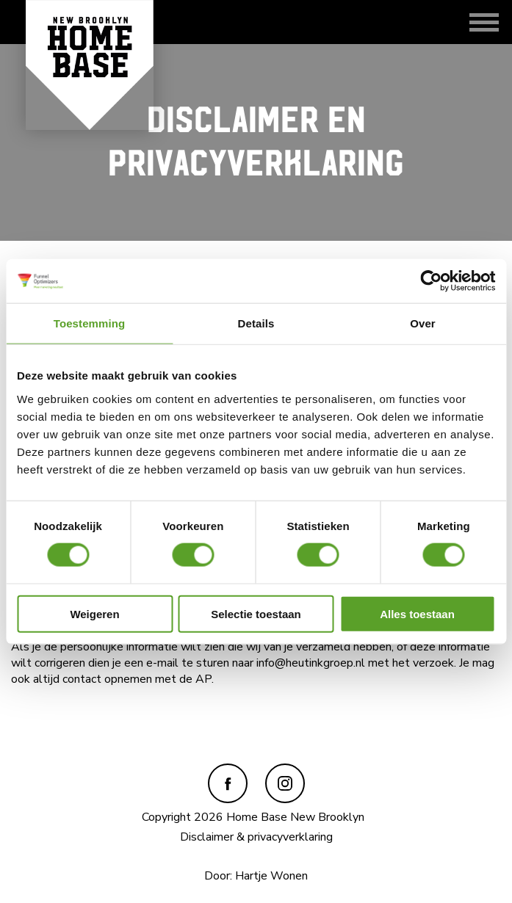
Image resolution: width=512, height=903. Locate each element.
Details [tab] (256, 323)
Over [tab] (423, 323)
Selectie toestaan (256, 613)
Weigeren (94, 613)
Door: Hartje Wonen (256, 876)
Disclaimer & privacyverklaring (256, 837)
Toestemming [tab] (90, 323)
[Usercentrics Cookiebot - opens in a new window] (431, 281)
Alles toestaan (417, 613)
